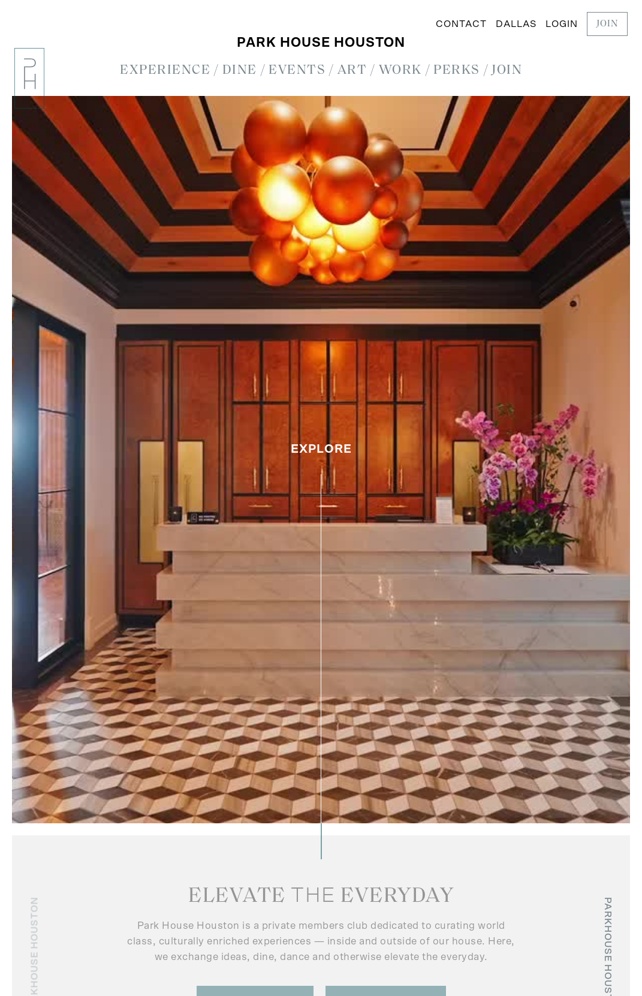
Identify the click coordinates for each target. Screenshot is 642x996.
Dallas (516, 24)
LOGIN (561, 24)
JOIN (607, 24)
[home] (29, 78)
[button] (165, 71)
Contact (461, 24)
